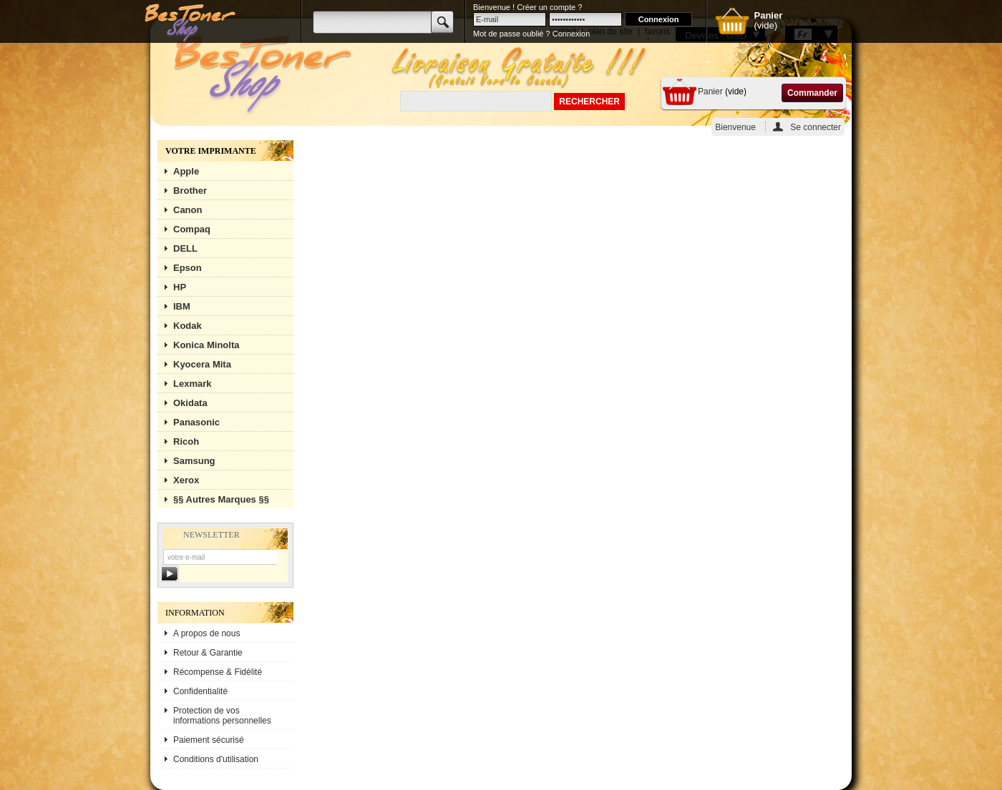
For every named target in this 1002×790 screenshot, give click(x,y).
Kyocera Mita (202, 364)
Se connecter (815, 127)
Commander (812, 93)
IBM (181, 306)
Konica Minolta (206, 345)
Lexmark (192, 383)
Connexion (571, 33)
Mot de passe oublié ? (511, 33)
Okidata (190, 403)
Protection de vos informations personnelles (222, 716)
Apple (186, 171)
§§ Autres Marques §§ (221, 499)
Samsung (194, 460)
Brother (190, 190)
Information (195, 613)
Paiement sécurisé (208, 740)
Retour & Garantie (208, 653)
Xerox (186, 480)
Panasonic (196, 422)
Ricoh (186, 441)
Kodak (187, 325)
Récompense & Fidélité (217, 672)
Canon (187, 209)
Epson (187, 267)
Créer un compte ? (549, 7)
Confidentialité (200, 691)
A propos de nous (206, 633)
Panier (710, 92)
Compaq (191, 229)
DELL (185, 248)
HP (179, 287)
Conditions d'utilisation (215, 759)
